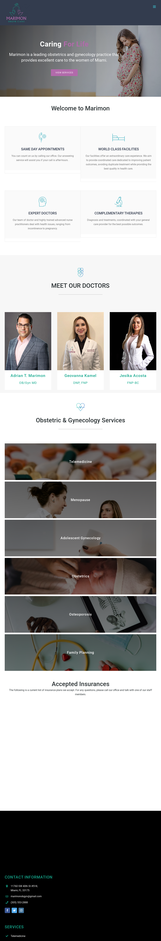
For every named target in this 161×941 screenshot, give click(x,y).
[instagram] (21, 910)
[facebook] (7, 910)
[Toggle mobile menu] (154, 6)
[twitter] (14, 910)
